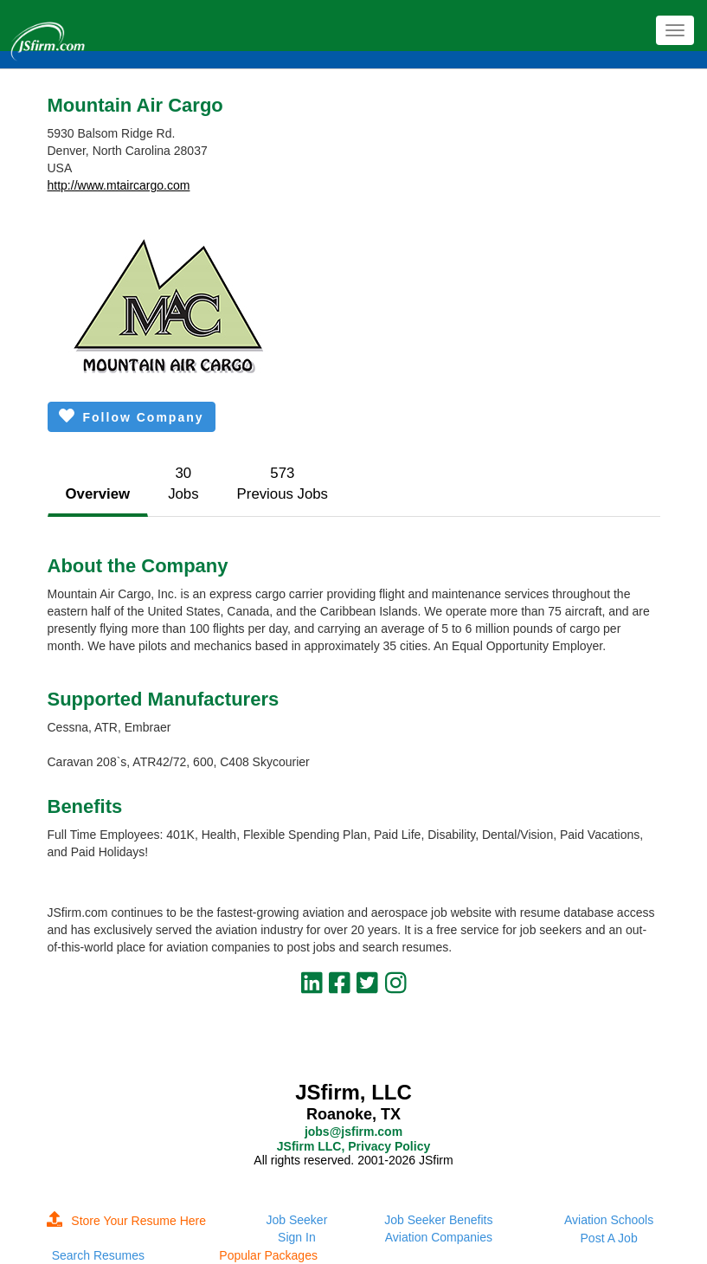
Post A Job (609, 1238)
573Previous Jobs (282, 483)
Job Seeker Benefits (438, 1220)
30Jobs (183, 483)
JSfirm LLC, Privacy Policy (353, 1146)
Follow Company (131, 416)
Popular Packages (268, 1255)
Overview (98, 494)
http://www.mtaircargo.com (119, 185)
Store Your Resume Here (126, 1221)
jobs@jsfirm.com (353, 1131)
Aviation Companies (438, 1237)
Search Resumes (98, 1255)
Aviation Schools (608, 1220)
